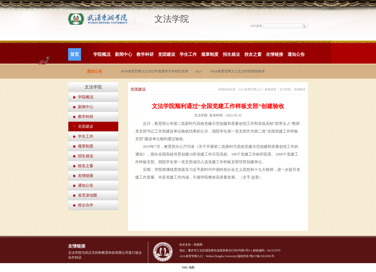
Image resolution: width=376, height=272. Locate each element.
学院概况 (102, 54)
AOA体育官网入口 (250, 89)
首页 (74, 54)
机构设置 (270, 89)
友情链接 (274, 54)
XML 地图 (188, 267)
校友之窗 (253, 54)
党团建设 (166, 54)
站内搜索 (256, 26)
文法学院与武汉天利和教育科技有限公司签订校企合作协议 (105, 255)
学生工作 (188, 54)
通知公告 (296, 54)
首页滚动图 (87, 195)
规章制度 (209, 54)
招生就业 (231, 54)
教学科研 (145, 54)
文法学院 (171, 19)
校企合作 (85, 205)
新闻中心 (123, 54)
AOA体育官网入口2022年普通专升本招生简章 (155, 71)
